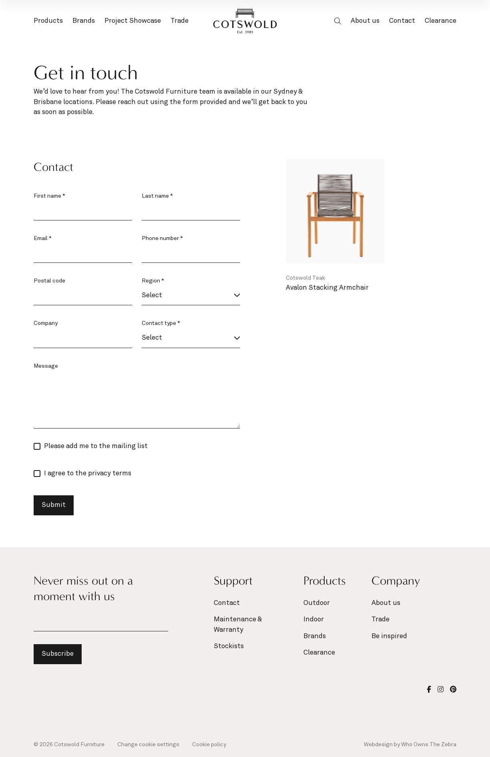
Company (46, 323)
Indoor (313, 619)
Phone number (162, 238)
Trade (180, 21)
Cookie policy (209, 744)
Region (153, 281)
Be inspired (389, 636)
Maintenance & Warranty (237, 624)
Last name (157, 196)
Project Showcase (132, 21)
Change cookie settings (148, 744)
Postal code (49, 281)
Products (48, 22)
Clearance (440, 21)
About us (365, 21)
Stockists (229, 646)
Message (46, 366)
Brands (83, 22)
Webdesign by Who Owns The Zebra (410, 744)
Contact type (161, 323)
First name (49, 196)
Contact (402, 21)
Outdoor (316, 603)
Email (43, 238)
